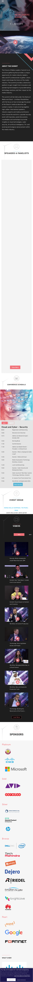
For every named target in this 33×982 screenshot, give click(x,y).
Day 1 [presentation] (4, 423)
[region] (16, 975)
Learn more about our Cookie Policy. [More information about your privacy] (22, 975)
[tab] (5, 423)
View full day (18, 484)
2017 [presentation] (30, 534)
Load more (16, 717)
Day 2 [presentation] (11, 423)
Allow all (11, 979)
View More (15, 367)
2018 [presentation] (19, 534)
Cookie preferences (21, 979)
